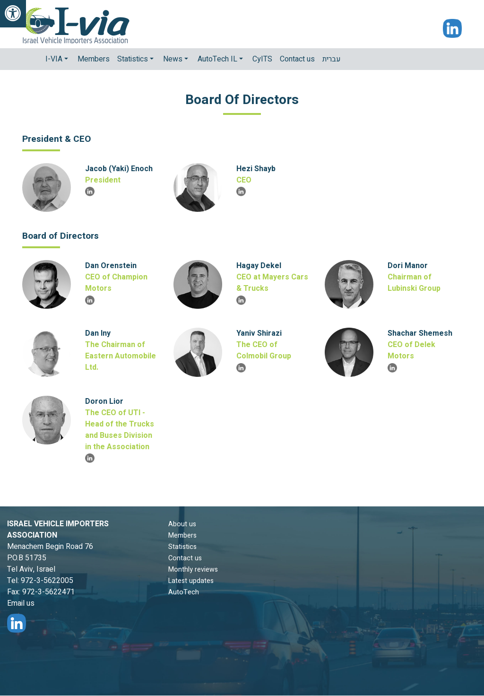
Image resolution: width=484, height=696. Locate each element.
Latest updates (191, 581)
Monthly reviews (193, 569)
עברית (331, 59)
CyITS (262, 59)
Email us (21, 603)
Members (94, 59)
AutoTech (183, 592)
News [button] (173, 59)
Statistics (182, 547)
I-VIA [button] (54, 59)
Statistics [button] (133, 59)
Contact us (297, 59)
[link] (13, 13)
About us (182, 524)
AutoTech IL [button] (218, 59)
